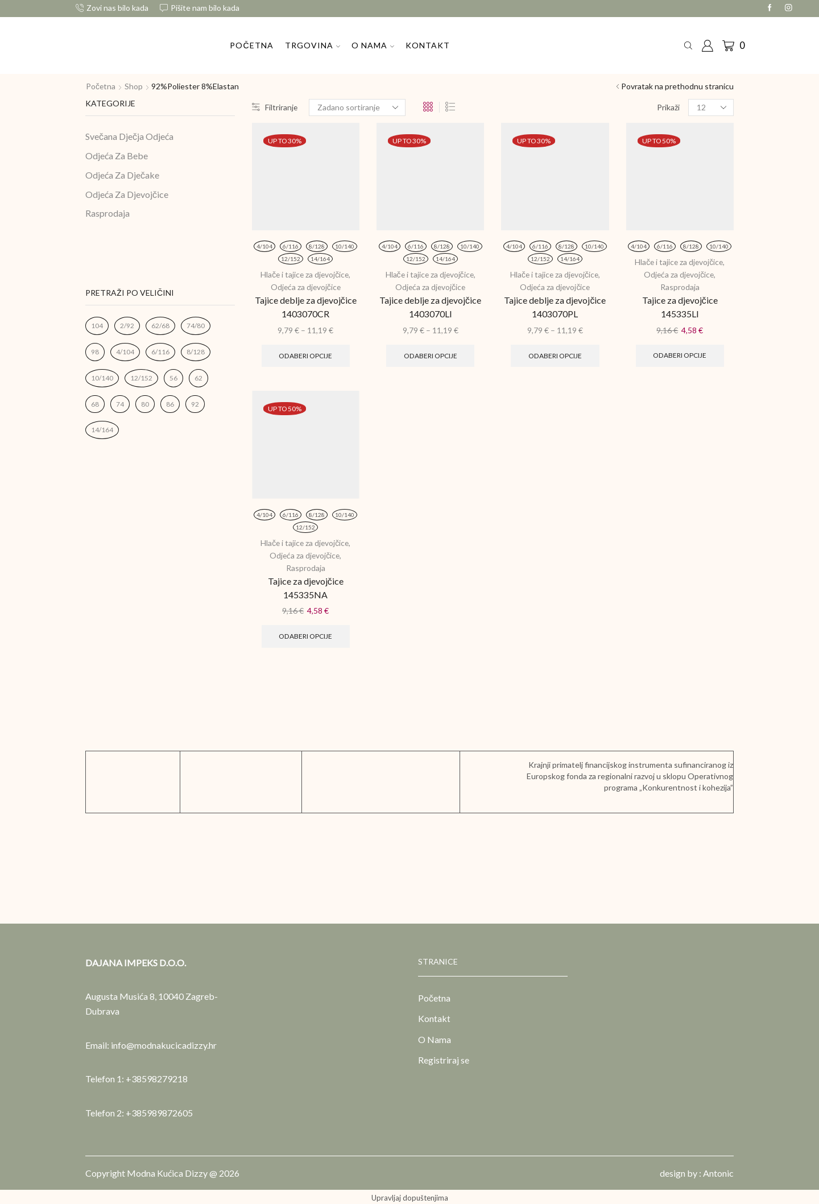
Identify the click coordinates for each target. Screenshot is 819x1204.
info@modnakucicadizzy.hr (164, 1042)
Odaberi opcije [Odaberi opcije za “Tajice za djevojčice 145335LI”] (680, 354)
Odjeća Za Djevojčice (126, 194)
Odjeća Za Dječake (122, 174)
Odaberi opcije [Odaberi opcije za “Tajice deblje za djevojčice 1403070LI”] (430, 354)
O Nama (372, 45)
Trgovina (312, 45)
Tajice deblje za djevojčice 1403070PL (555, 305)
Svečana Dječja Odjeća (129, 136)
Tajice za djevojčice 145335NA (306, 585)
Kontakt (428, 45)
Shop (134, 86)
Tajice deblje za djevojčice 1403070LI (430, 305)
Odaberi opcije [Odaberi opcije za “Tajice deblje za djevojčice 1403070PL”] (555, 354)
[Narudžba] (357, 107)
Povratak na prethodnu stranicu (677, 86)
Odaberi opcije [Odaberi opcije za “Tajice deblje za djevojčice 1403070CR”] (306, 354)
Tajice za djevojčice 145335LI (680, 305)
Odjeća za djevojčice (305, 286)
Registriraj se (443, 1058)
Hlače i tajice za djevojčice (304, 274)
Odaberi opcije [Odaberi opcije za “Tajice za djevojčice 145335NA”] (306, 634)
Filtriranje (275, 107)
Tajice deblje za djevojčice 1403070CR (306, 305)
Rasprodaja (680, 286)
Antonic (718, 1170)
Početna (251, 45)
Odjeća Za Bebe (116, 155)
